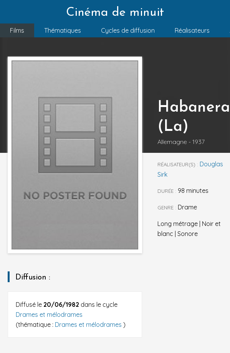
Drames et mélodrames (49, 314)
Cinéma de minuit (115, 13)
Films (17, 30)
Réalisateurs (192, 30)
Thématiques (62, 30)
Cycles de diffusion (128, 30)
